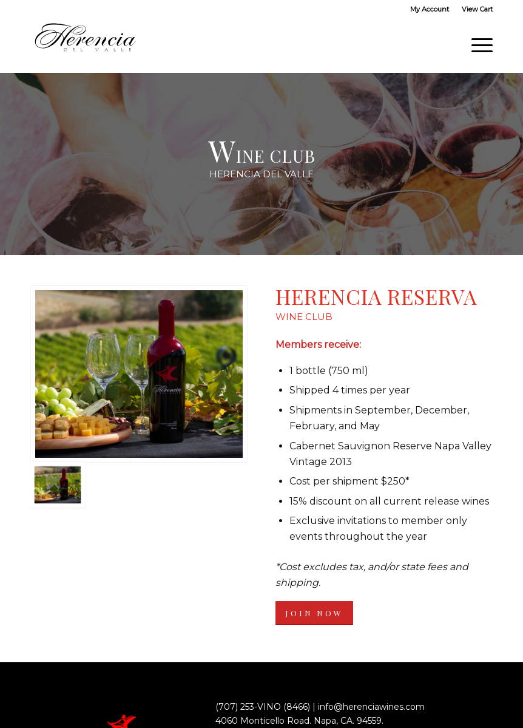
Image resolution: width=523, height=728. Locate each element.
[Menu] (476, 45)
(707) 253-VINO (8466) (262, 706)
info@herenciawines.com (371, 706)
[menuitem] (430, 9)
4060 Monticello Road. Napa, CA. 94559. (299, 720)
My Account (429, 9)
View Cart (477, 9)
